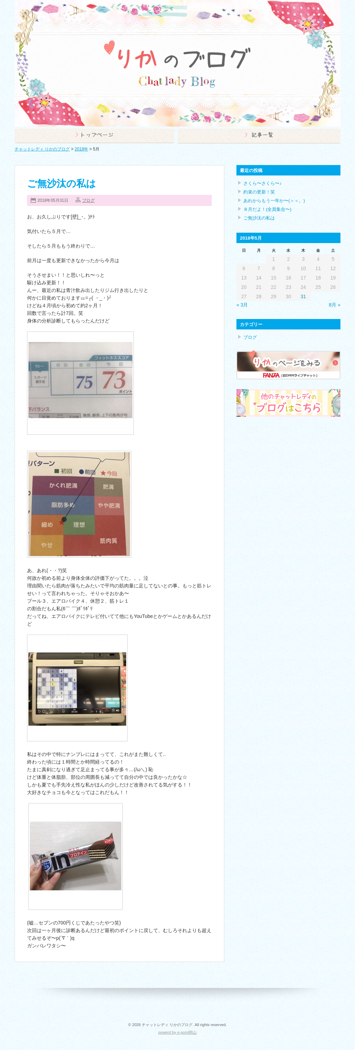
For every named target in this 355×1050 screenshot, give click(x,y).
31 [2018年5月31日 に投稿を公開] (303, 296)
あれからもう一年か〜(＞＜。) (274, 200)
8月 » (334, 305)
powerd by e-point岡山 (177, 1032)
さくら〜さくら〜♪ (262, 183)
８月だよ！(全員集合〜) (267, 209)
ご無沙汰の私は (61, 183)
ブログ (88, 200)
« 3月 (242, 305)
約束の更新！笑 (259, 192)
